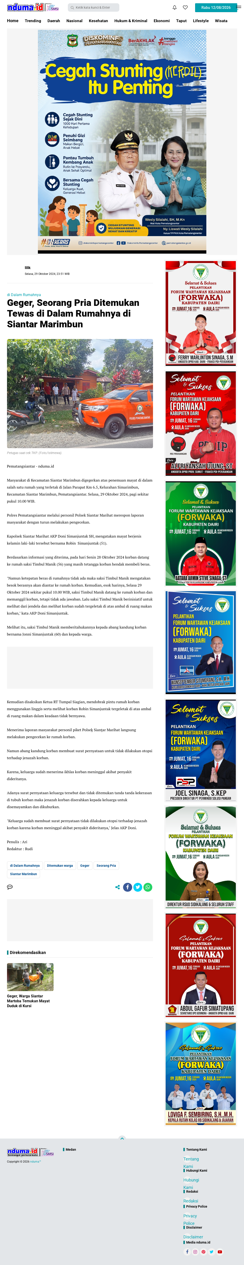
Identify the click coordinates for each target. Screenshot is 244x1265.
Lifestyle (207, 20)
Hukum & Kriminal (135, 20)
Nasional (76, 20)
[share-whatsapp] (147, 887)
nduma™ (35, 1161)
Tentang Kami (187, 1160)
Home (12, 20)
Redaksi (187, 1201)
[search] (93, 7)
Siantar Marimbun (23, 874)
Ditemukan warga (60, 865)
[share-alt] (116, 887)
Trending (33, 20)
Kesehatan (101, 20)
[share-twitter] (137, 887)
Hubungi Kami (187, 1181)
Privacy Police (187, 1216)
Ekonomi (167, 20)
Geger (84, 865)
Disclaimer (187, 1236)
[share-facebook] (126, 887)
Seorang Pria (106, 865)
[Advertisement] (112, 1169)
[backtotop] (122, 1139)
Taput (187, 20)
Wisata (227, 20)
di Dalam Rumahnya (24, 295)
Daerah (55, 20)
